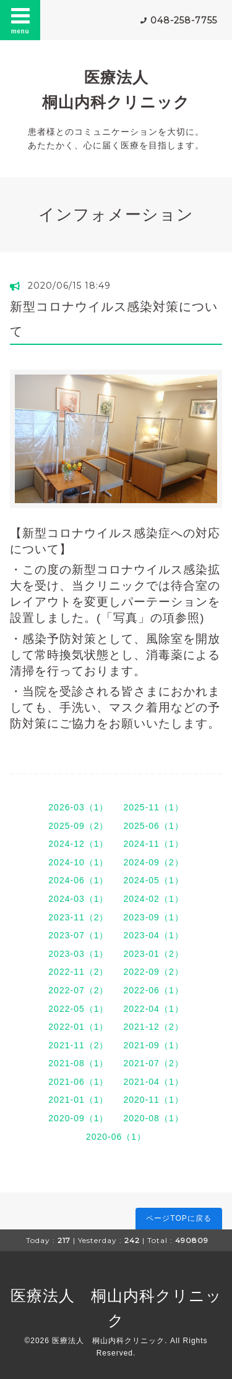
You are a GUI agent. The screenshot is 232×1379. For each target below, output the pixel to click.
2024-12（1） (78, 844)
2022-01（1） (78, 1027)
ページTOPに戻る (178, 1218)
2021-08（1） (78, 1063)
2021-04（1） (154, 1082)
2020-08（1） (154, 1118)
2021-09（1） (154, 1045)
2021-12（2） (154, 1027)
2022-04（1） (154, 1009)
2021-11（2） (78, 1045)
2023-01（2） (154, 954)
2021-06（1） (78, 1082)
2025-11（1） (154, 807)
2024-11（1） (154, 844)
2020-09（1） (78, 1118)
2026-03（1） (78, 807)
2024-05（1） (154, 880)
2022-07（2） (78, 990)
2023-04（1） (154, 935)
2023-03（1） (78, 954)
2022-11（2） (78, 972)
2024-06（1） (78, 880)
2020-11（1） (154, 1100)
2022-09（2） (154, 972)
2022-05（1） (78, 1009)
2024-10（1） (78, 862)
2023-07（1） (78, 935)
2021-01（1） (78, 1100)
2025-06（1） (154, 826)
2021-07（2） (154, 1063)
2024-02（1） (154, 899)
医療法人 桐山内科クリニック (108, 1340)
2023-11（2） (78, 917)
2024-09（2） (154, 862)
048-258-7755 (183, 20)
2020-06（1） (116, 1137)
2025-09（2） (78, 826)
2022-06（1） (154, 990)
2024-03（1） (78, 899)
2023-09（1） (154, 917)
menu (20, 20)
